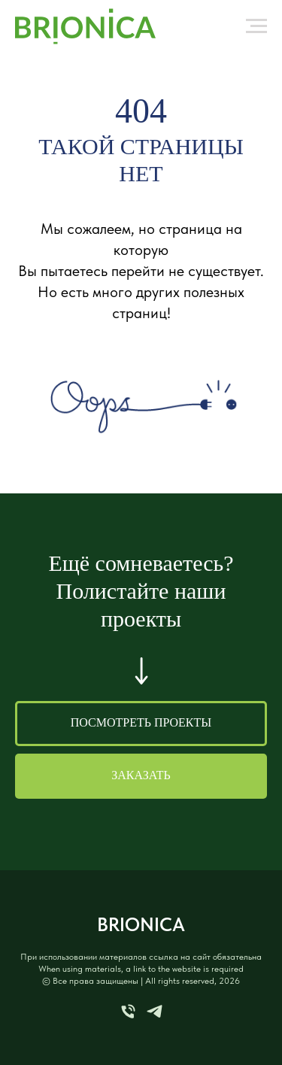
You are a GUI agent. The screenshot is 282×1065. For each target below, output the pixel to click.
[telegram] (154, 1016)
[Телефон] (128, 1016)
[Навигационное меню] (256, 26)
